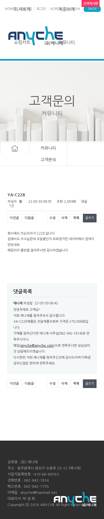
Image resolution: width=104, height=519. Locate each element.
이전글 (14, 218)
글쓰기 (89, 218)
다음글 (29, 218)
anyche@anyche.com (37, 345)
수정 (52, 218)
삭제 (64, 218)
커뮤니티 (66, 42)
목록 (76, 218)
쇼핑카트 (22, 42)
